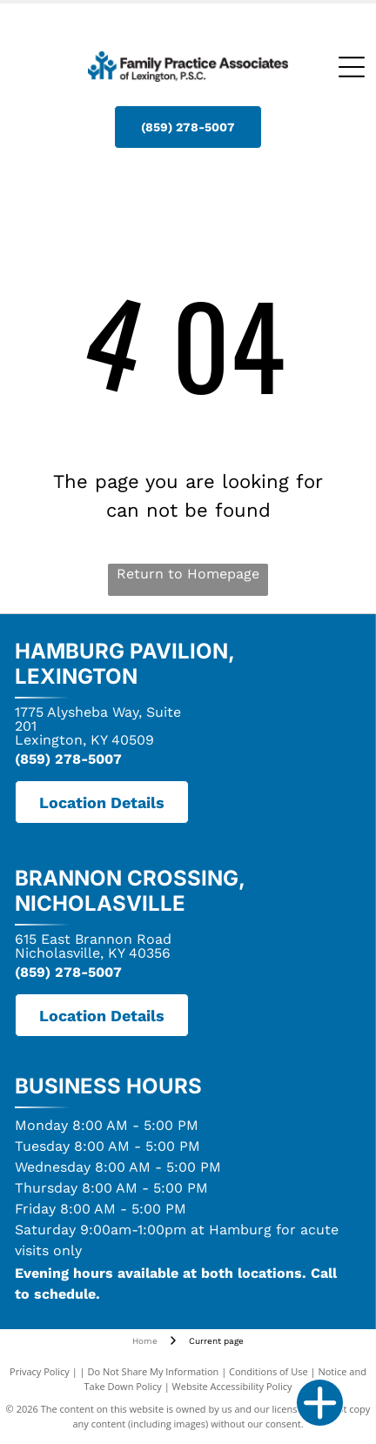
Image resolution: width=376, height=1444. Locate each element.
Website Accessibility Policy (232, 1386)
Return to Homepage (188, 573)
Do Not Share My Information (152, 1371)
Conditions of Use (268, 1371)
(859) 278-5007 (68, 759)
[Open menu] (352, 67)
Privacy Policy (40, 1371)
